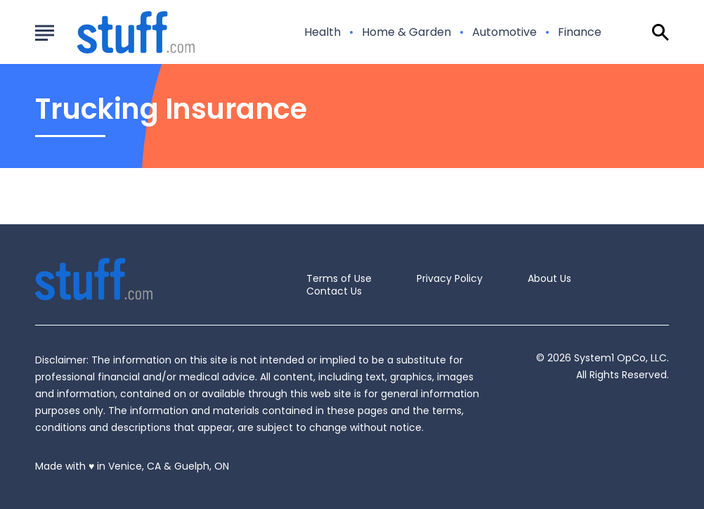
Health (322, 32)
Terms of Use (339, 278)
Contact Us (334, 291)
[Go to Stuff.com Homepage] (119, 32)
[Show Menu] (44, 30)
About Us (549, 278)
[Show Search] (660, 32)
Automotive (504, 32)
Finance (579, 32)
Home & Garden (406, 32)
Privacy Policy (450, 278)
